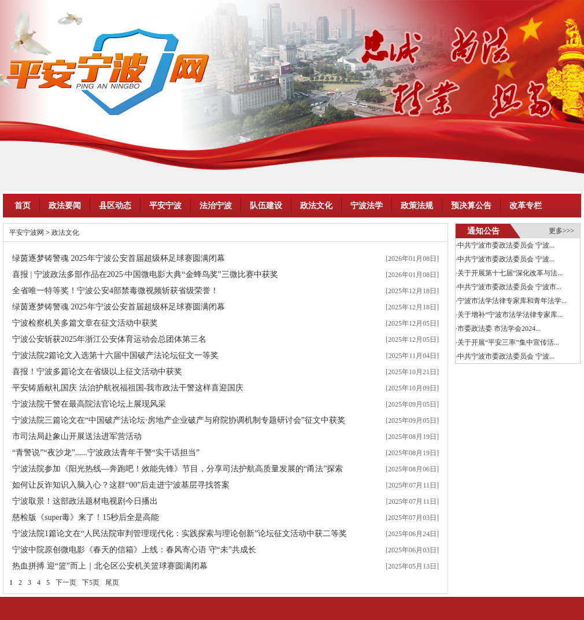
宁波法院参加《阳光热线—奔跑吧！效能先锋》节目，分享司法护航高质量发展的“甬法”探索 (177, 468)
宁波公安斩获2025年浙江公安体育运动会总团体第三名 (109, 339)
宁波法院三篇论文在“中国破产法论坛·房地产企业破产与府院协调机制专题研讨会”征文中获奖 (178, 420)
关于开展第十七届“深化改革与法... (510, 273)
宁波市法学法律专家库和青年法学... (512, 301)
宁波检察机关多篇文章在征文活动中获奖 (85, 323)
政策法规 (417, 205)
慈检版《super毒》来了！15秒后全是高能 (85, 517)
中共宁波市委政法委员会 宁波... (506, 245)
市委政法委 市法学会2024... (499, 328)
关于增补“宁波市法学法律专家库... (510, 315)
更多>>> (561, 231)
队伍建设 (266, 205)
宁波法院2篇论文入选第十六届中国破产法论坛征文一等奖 (115, 355)
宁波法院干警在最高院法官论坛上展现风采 (89, 404)
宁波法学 (366, 205)
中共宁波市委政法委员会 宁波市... (509, 287)
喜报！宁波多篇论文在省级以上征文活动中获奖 (97, 371)
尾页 (112, 582)
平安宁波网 (26, 232)
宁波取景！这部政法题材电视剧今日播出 (85, 501)
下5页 (90, 582)
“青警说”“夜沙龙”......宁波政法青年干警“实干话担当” (105, 452)
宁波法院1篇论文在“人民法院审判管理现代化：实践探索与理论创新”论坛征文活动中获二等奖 (179, 533)
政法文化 (316, 205)
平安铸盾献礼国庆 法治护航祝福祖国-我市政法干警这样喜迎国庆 (127, 387)
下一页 (66, 582)
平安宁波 (165, 205)
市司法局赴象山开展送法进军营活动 (77, 436)
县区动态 (115, 205)
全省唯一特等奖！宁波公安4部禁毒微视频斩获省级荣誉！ (115, 290)
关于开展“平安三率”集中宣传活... (508, 342)
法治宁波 (215, 205)
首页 (22, 205)
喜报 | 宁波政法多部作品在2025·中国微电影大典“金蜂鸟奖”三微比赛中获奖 (145, 274)
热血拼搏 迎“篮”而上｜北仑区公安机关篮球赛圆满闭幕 (110, 566)
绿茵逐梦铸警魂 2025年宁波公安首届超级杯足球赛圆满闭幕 (118, 258)
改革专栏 (525, 205)
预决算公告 (471, 205)
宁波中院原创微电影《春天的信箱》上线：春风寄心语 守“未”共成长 (134, 549)
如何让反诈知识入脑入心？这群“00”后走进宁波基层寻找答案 (121, 485)
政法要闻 (65, 205)
